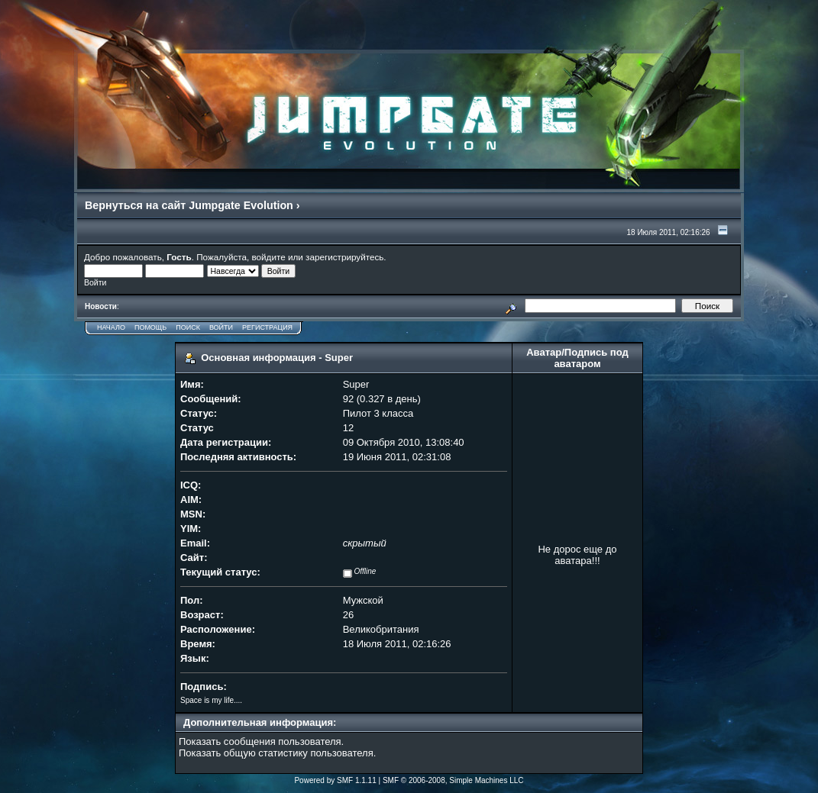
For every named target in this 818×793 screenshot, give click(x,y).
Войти (221, 327)
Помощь (150, 327)
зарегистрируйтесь (344, 257)
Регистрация (267, 327)
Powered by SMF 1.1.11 (335, 780)
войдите (269, 257)
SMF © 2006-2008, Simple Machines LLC (453, 780)
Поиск (188, 327)
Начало (111, 327)
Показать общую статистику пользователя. (277, 753)
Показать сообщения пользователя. (261, 741)
